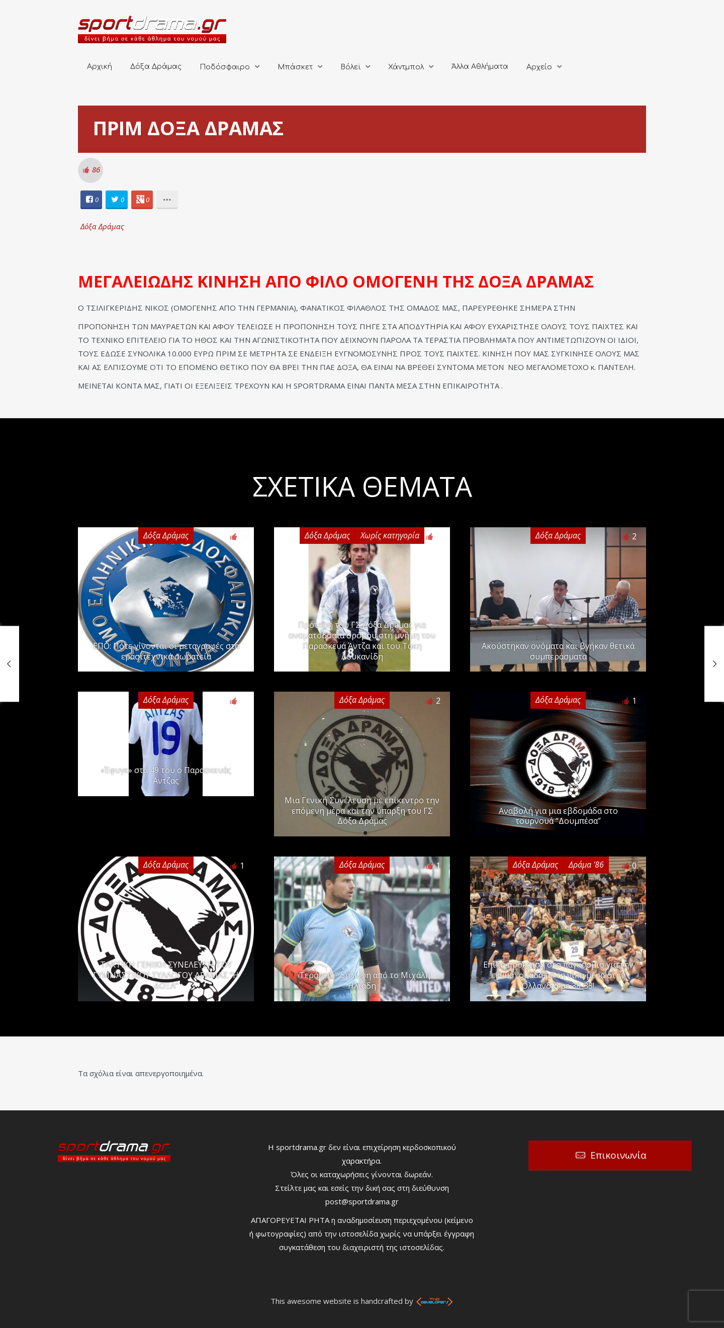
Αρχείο (539, 67)
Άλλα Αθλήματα (479, 66)
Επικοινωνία (618, 1155)
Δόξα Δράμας (156, 66)
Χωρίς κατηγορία (389, 535)
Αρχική (99, 66)
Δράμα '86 (586, 864)
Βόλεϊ (350, 67)
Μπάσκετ (295, 67)
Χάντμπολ (406, 67)
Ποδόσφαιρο (225, 67)
